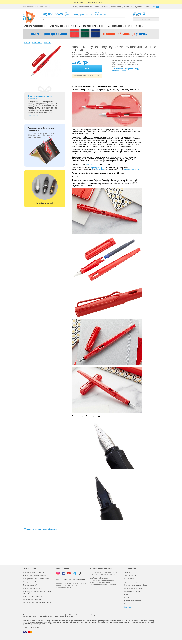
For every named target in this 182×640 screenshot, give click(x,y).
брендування (128, 7)
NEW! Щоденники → (91, 2)
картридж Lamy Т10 (98, 168)
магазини (105, 7)
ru (154, 7)
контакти (97, 7)
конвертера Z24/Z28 (131, 169)
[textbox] (80, 19)
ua (157, 7)
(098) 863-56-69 (51, 14)
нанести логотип (116, 7)
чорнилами (99, 169)
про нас (74, 7)
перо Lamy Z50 (91, 164)
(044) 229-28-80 (70, 615)
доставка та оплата (85, 7)
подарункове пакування (142, 7)
